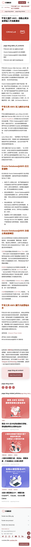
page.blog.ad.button (15, 375)
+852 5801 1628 (7, 533)
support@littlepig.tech (9, 531)
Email (19, 359)
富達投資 (4, 267)
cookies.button (24, 544)
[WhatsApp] (28, 537)
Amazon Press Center (15, 333)
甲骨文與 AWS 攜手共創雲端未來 (13, 60)
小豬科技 (9, 350)
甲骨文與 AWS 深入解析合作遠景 (13, 49)
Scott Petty (17, 292)
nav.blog (7, 7)
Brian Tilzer (21, 251)
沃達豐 (4, 292)
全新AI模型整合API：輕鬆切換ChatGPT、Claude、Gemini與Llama (13, 495)
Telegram (5, 362)
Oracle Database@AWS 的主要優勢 (14, 52)
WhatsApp (13, 362)
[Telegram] (28, 533)
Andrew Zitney (19, 280)
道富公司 (4, 280)
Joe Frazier (20, 269)
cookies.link (13, 540)
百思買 (4, 251)
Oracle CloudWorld (8, 119)
